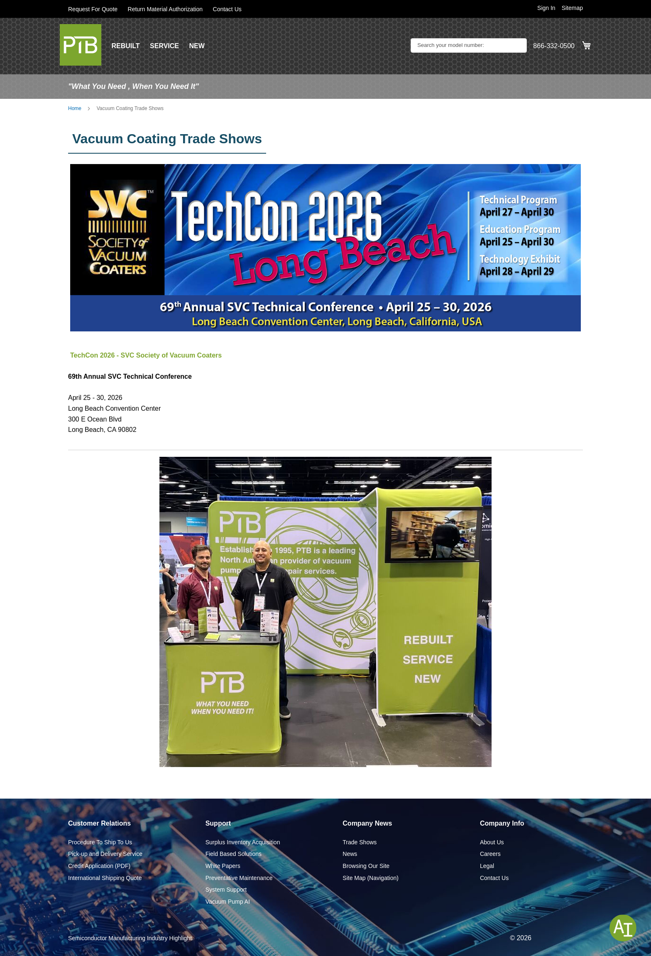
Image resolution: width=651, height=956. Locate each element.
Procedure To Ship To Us (100, 842)
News (350, 854)
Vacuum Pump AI (228, 901)
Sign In (546, 8)
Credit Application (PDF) (99, 866)
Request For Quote (92, 9)
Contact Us (227, 9)
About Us (492, 842)
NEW (196, 45)
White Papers (223, 866)
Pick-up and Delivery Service (105, 854)
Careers (490, 854)
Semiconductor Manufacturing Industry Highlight (130, 938)
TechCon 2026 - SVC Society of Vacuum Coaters (146, 355)
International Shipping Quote (105, 878)
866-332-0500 (554, 45)
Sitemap (572, 8)
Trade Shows (360, 842)
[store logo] (80, 45)
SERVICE (164, 45)
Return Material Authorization (165, 9)
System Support (226, 889)
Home (74, 108)
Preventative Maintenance (239, 878)
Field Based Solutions (234, 854)
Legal (487, 866)
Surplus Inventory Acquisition (243, 842)
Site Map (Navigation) (371, 878)
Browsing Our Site (366, 866)
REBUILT (125, 45)
